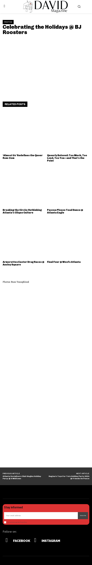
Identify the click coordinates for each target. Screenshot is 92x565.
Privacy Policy (23, 522)
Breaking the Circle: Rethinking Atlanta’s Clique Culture (22, 211)
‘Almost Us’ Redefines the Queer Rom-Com (23, 156)
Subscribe (83, 515)
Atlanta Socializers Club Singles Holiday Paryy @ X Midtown (22, 477)
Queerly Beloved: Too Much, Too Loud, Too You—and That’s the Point (67, 158)
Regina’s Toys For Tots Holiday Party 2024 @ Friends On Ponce (69, 477)
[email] (41, 515)
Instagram (51, 541)
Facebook (21, 541)
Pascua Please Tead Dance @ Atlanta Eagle (65, 211)
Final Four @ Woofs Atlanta (64, 262)
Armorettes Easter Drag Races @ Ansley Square (23, 263)
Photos (8, 22)
